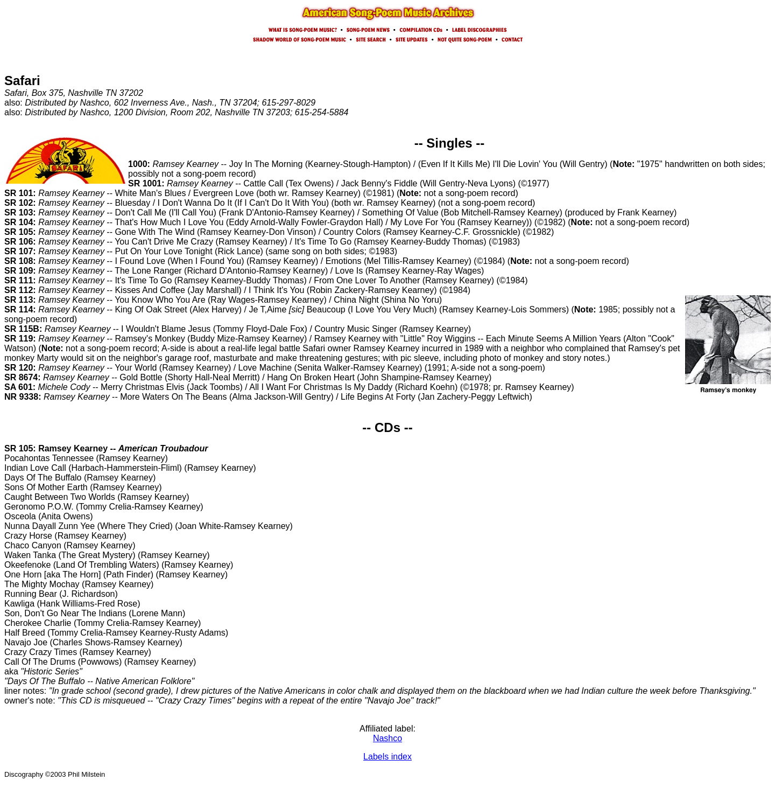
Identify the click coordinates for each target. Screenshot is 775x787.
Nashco (387, 738)
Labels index (387, 756)
